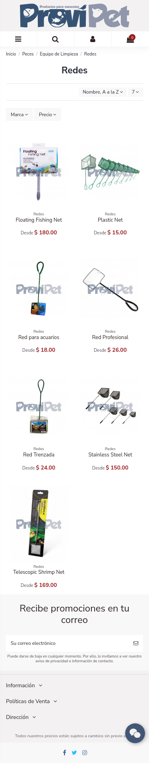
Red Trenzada (38, 454)
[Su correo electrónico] (67, 643)
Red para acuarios (38, 337)
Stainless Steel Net (110, 454)
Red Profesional (110, 337)
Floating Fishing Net (38, 220)
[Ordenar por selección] (103, 92)
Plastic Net (110, 220)
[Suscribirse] (136, 643)
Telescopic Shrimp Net (38, 572)
